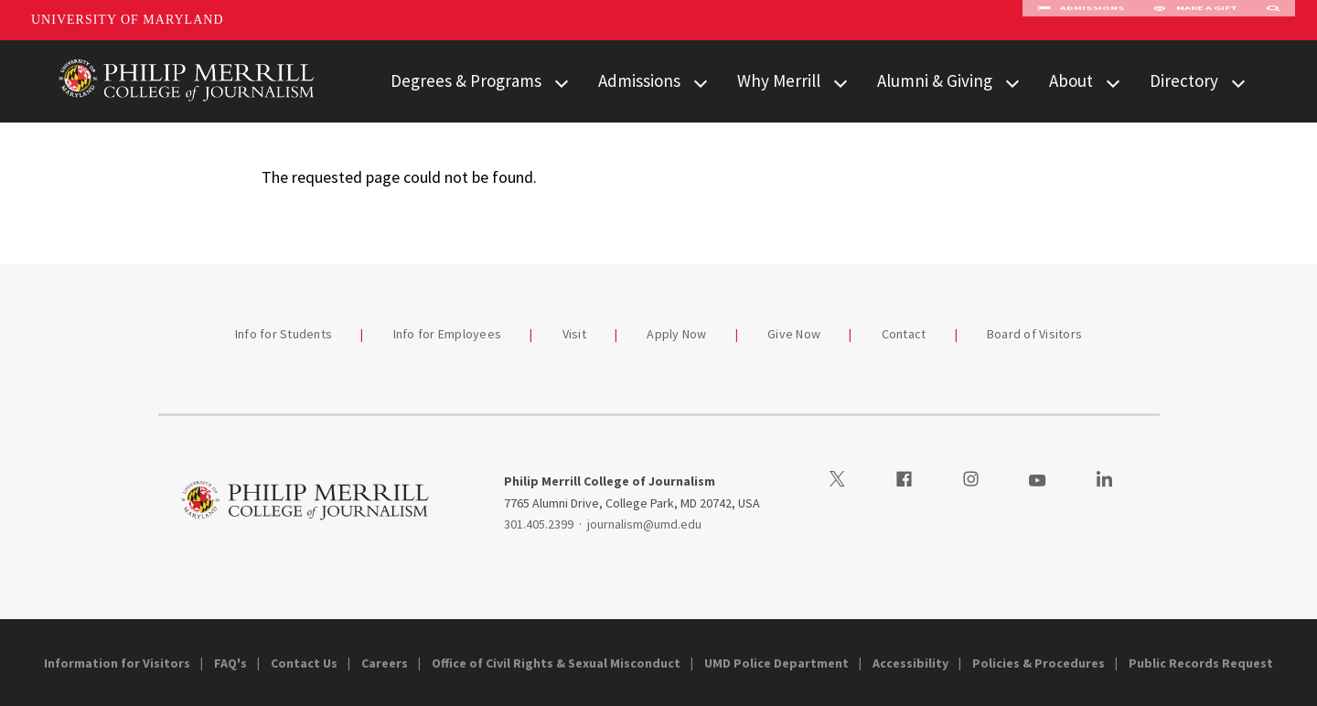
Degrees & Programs (466, 80)
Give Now (793, 334)
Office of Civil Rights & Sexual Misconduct (556, 663)
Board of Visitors (1034, 334)
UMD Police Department (776, 663)
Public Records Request (1201, 663)
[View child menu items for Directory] (1238, 82)
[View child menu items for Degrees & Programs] (561, 82)
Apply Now (676, 334)
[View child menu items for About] (1113, 82)
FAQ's (230, 663)
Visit (574, 334)
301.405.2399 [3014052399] (538, 524)
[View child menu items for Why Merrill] (840, 82)
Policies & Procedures (1038, 663)
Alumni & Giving (934, 80)
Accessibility (910, 663)
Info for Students (283, 334)
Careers (384, 663)
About (1071, 80)
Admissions (1080, 20)
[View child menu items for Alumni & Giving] (1012, 82)
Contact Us (304, 663)
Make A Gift (1195, 20)
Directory (1184, 80)
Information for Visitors (117, 663)
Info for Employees (447, 334)
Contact (904, 334)
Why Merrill (778, 80)
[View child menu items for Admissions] (700, 82)
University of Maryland (127, 20)
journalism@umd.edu (644, 524)
